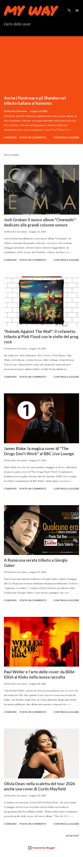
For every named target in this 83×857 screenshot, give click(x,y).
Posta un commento (33, 137)
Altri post (72, 835)
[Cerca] (69, 6)
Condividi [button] (10, 137)
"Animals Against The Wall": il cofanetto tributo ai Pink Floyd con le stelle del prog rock (41, 336)
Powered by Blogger (41, 847)
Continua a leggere (66, 137)
